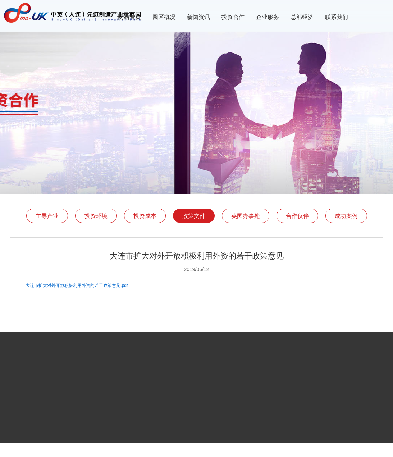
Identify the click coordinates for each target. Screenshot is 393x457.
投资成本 (144, 216)
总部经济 (302, 17)
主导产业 (47, 216)
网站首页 (129, 17)
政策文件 (193, 216)
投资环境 (96, 216)
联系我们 (336, 17)
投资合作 (233, 17)
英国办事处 (245, 216)
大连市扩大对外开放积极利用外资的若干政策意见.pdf (77, 285)
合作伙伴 (297, 216)
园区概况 (163, 17)
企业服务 (267, 17)
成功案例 (346, 216)
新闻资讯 (198, 17)
